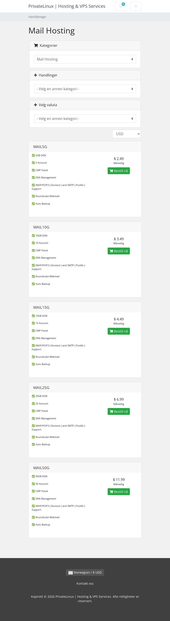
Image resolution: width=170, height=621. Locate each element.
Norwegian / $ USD (85, 572)
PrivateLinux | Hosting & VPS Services (66, 6)
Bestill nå (119, 171)
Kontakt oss (85, 583)
